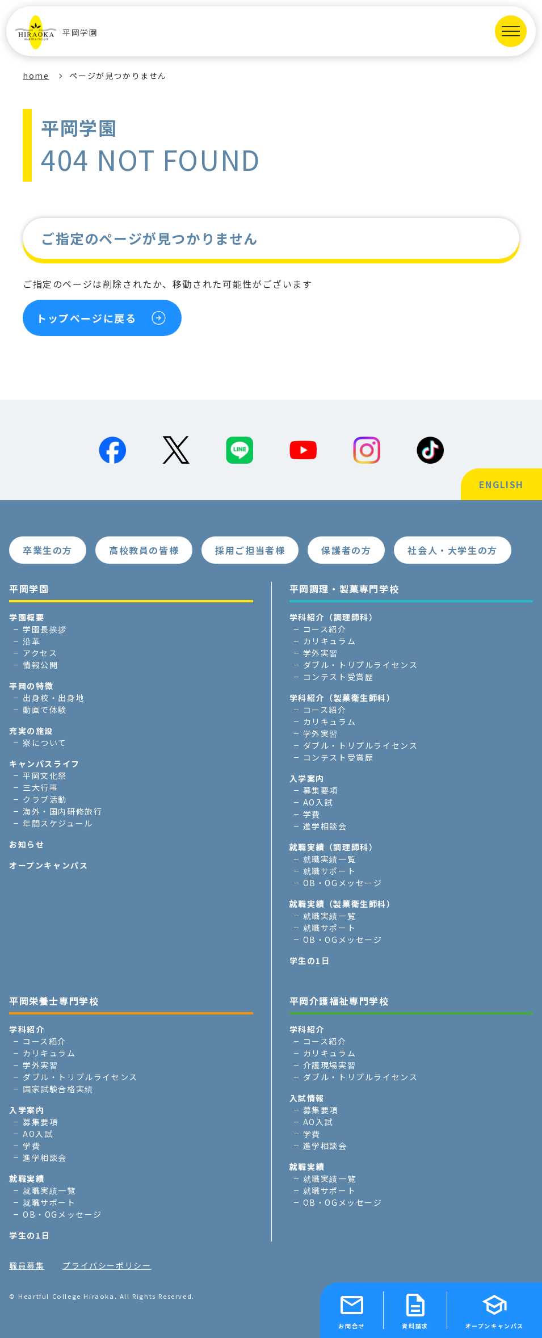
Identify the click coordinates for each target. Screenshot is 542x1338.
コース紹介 (325, 629)
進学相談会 (325, 826)
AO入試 (318, 802)
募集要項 (320, 790)
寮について (45, 742)
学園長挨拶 (45, 629)
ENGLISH (501, 484)
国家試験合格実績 (58, 1088)
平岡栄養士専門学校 (54, 1001)
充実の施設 (31, 730)
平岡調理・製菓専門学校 (344, 588)
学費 (312, 814)
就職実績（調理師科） (333, 847)
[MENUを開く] (511, 31)
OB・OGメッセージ (343, 882)
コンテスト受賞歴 (338, 676)
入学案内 (307, 778)
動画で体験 (45, 709)
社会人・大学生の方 (452, 550)
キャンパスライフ (44, 763)
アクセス (40, 652)
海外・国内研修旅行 (62, 811)
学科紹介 (26, 1029)
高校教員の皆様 (144, 550)
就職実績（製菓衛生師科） (342, 903)
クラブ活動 (45, 799)
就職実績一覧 (329, 859)
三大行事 (40, 787)
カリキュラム (329, 641)
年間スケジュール (58, 823)
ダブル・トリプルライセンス (360, 664)
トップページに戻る (86, 318)
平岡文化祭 (45, 775)
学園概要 (26, 617)
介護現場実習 (329, 1065)
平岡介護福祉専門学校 (339, 1001)
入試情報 (307, 1098)
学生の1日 (309, 960)
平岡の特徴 (31, 685)
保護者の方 (346, 550)
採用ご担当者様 (250, 550)
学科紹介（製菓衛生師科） (342, 697)
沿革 (31, 641)
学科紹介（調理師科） (333, 617)
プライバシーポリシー (106, 1265)
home (36, 75)
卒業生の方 (48, 550)
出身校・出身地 (54, 697)
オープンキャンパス (48, 865)
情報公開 (40, 664)
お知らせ (26, 844)
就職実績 (26, 1178)
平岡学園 (56, 32)
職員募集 (26, 1265)
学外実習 (320, 652)
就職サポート (329, 870)
